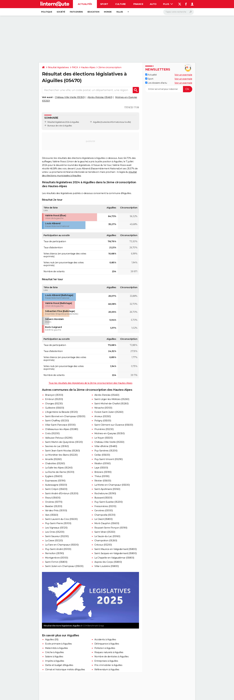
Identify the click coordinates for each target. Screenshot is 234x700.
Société (61, 12)
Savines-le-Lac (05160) (57, 446)
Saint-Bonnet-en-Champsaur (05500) (65, 416)
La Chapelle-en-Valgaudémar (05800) (114, 557)
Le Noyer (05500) (103, 437)
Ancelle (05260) (53, 459)
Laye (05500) (101, 467)
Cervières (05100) (103, 510)
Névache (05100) (103, 407)
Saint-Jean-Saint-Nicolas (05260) (62, 450)
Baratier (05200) (53, 506)
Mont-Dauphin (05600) (106, 523)
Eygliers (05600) (53, 476)
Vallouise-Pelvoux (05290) (58, 437)
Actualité (151, 74)
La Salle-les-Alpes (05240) (58, 467)
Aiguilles (96, 122)
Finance (138, 4)
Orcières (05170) (53, 501)
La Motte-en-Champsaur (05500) (112, 484)
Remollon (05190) (54, 553)
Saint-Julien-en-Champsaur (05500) (64, 566)
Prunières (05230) (104, 429)
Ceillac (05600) (102, 454)
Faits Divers (76, 12)
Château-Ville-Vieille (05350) (70, 97)
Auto (153, 4)
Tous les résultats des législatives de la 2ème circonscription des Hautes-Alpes (90, 383)
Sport (104, 4)
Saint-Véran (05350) (104, 532)
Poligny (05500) (102, 420)
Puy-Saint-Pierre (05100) (58, 523)
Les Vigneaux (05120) (56, 527)
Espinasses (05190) (55, 480)
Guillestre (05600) (54, 407)
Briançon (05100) (54, 395)
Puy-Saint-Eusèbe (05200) (108, 501)
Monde (108, 12)
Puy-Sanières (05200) (105, 450)
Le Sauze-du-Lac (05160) (107, 536)
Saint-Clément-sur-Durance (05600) (113, 424)
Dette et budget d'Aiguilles (59, 665)
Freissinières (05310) (105, 506)
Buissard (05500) (103, 497)
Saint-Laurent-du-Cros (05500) (61, 519)
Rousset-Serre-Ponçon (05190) (110, 527)
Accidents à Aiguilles (105, 639)
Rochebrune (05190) (105, 493)
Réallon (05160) (102, 463)
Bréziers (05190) (102, 472)
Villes (119, 12)
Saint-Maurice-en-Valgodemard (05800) (115, 549)
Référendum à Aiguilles (106, 669)
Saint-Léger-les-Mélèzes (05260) (111, 399)
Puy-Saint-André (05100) (58, 549)
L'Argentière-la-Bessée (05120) (61, 412)
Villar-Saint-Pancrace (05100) (60, 424)
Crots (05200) (52, 433)
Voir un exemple (183, 74)
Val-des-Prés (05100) (56, 510)
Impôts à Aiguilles (54, 661)
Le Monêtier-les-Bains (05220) (61, 454)
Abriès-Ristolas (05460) (99, 97)
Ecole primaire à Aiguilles (58, 643)
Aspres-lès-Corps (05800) (108, 562)
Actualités (85, 4)
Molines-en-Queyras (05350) (109, 433)
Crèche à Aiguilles (54, 652)
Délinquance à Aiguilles (106, 643)
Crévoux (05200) (103, 544)
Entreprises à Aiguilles (106, 661)
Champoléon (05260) (105, 540)
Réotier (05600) (102, 480)
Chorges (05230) (54, 403)
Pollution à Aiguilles (104, 648)
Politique (46, 12)
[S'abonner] (168, 89)
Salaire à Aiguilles (54, 656)
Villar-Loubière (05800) (106, 566)
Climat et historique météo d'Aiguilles (65, 669)
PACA (75, 67)
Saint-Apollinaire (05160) (107, 489)
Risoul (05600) (52, 497)
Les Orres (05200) (54, 532)
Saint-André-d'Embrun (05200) (61, 493)
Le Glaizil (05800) (103, 519)
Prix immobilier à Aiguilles (108, 665)
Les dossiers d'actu (156, 82)
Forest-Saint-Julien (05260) (108, 412)
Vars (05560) (51, 514)
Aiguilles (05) (51, 639)
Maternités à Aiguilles (56, 648)
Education (93, 12)
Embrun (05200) (54, 399)
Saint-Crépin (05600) (56, 489)
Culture (120, 4)
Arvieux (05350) (102, 416)
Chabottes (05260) (55, 463)
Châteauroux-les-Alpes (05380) (61, 429)
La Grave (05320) (54, 540)
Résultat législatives (58, 67)
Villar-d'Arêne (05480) (105, 446)
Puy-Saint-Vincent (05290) (108, 459)
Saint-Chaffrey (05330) (57, 420)
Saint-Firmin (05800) (56, 562)
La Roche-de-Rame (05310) (59, 472)
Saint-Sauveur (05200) (57, 536)
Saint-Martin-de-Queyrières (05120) (64, 442)
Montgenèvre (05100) (56, 557)
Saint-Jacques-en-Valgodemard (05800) (115, 553)
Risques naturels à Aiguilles (108, 652)
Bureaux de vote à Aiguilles (59, 125)
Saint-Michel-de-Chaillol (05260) (111, 403)
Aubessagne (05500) (56, 484)
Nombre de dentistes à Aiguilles (111, 656)
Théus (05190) (101, 476)
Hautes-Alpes (88, 67)
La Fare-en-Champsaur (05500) (62, 544)
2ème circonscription (109, 67)
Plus (168, 4)
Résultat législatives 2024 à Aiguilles (63, 122)
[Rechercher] (178, 12)
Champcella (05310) (104, 514)
